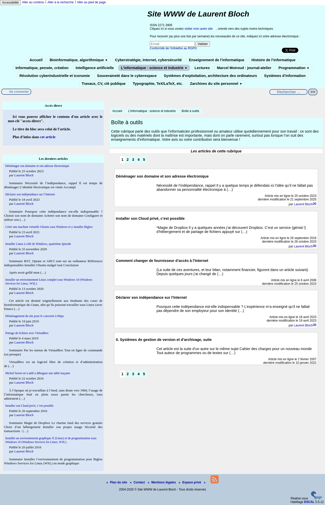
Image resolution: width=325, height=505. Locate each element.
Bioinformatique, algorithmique (79, 60)
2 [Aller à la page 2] (128, 159)
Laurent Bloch (303, 204)
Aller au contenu (33, 2)
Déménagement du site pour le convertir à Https (34, 316)
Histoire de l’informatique (273, 60)
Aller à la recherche (60, 2)
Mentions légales (162, 482)
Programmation (294, 68)
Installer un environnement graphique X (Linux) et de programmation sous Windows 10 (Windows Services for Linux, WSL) (50, 440)
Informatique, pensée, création (42, 68)
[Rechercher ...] (288, 92)
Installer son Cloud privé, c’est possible (29, 405)
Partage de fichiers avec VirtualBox (26, 333)
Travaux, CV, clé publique (104, 84)
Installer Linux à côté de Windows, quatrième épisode (38, 244)
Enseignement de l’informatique (216, 60)
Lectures (202, 68)
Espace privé (190, 482)
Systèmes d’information (284, 76)
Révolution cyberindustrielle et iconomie (55, 76)
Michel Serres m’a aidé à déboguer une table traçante (37, 373)
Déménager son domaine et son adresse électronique (37, 166)
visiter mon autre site (199, 28)
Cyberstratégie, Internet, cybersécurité (148, 60)
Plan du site (117, 482)
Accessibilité (10, 2)
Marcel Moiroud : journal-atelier (244, 68)
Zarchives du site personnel (216, 84)
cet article (47, 137)
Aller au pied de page (91, 2)
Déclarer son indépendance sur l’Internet (30, 194)
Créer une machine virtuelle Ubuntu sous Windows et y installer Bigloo (48, 227)
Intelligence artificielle (95, 68)
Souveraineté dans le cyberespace (127, 76)
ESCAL (309, 502)
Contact (138, 482)
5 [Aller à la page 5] (144, 159)
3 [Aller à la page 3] (133, 159)
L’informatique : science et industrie (154, 68)
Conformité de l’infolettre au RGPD (173, 48)
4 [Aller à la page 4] (139, 159)
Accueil (35, 60)
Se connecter (19, 91)
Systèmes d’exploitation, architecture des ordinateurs (210, 76)
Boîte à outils (190, 111)
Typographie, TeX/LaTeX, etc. (158, 84)
